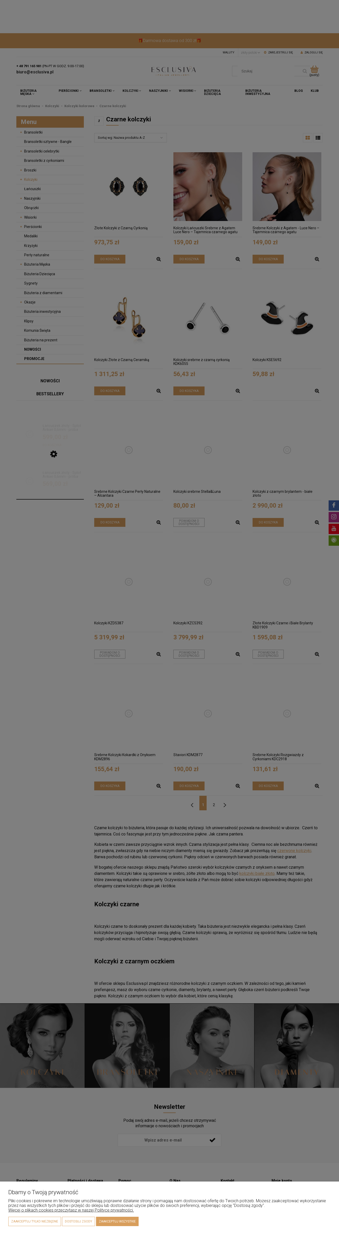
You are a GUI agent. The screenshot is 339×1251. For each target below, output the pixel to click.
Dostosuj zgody (78, 1221)
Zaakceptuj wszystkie (117, 1221)
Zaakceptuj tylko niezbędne (34, 1221)
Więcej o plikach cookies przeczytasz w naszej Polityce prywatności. (71, 1210)
